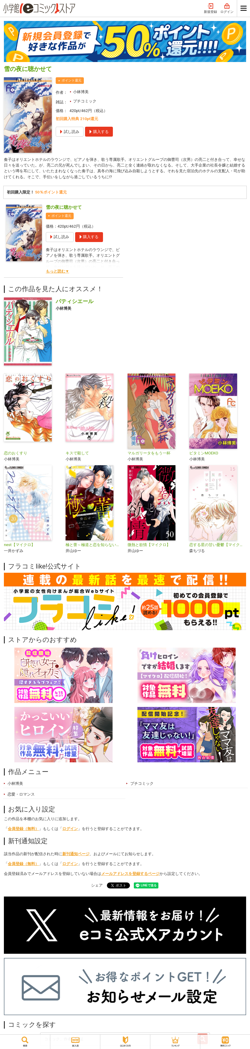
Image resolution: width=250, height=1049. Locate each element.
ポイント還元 (71, 80)
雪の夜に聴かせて (64, 208)
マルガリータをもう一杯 (149, 454)
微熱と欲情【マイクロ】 (149, 545)
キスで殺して (77, 454)
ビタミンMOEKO (203, 454)
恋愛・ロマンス (21, 795)
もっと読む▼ (57, 272)
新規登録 (210, 8)
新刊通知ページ (76, 854)
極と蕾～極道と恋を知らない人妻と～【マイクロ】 (94, 545)
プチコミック (84, 101)
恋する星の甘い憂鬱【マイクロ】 (217, 545)
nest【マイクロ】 (19, 545)
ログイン (227, 8)
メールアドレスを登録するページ (130, 874)
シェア (97, 886)
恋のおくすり (15, 454)
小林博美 (81, 92)
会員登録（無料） (23, 829)
